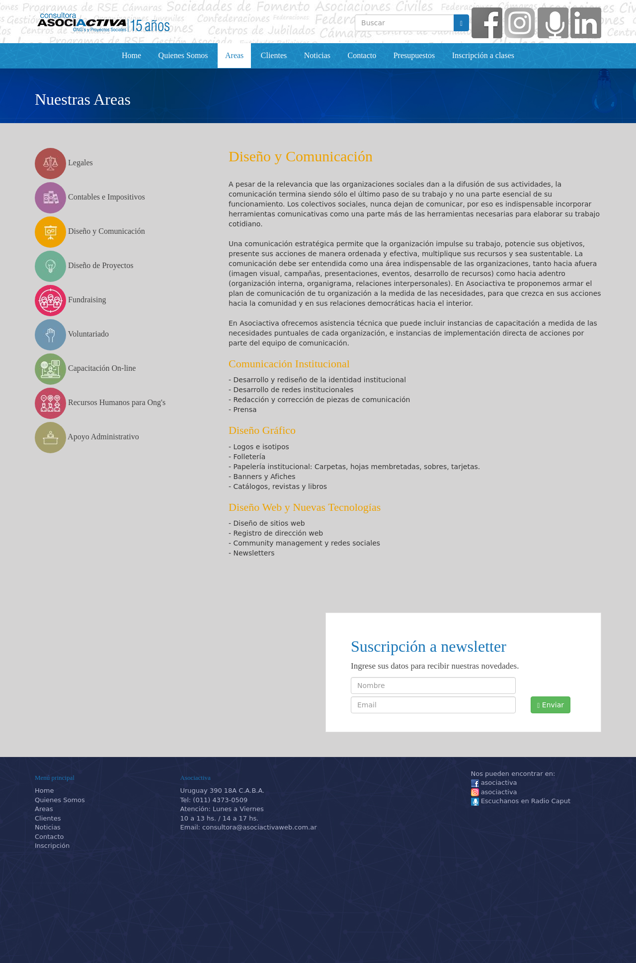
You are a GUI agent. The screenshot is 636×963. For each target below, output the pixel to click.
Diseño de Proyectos (84, 266)
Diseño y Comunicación (90, 232)
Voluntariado (72, 334)
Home (131, 55)
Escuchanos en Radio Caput (521, 801)
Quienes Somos (183, 55)
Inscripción (52, 845)
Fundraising (70, 300)
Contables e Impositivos (90, 197)
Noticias (317, 55)
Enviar (550, 705)
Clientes (274, 55)
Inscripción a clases (483, 55)
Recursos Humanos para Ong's (100, 403)
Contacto (361, 55)
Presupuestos (414, 55)
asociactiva (494, 783)
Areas (234, 55)
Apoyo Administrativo (87, 437)
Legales (64, 163)
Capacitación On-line (85, 369)
